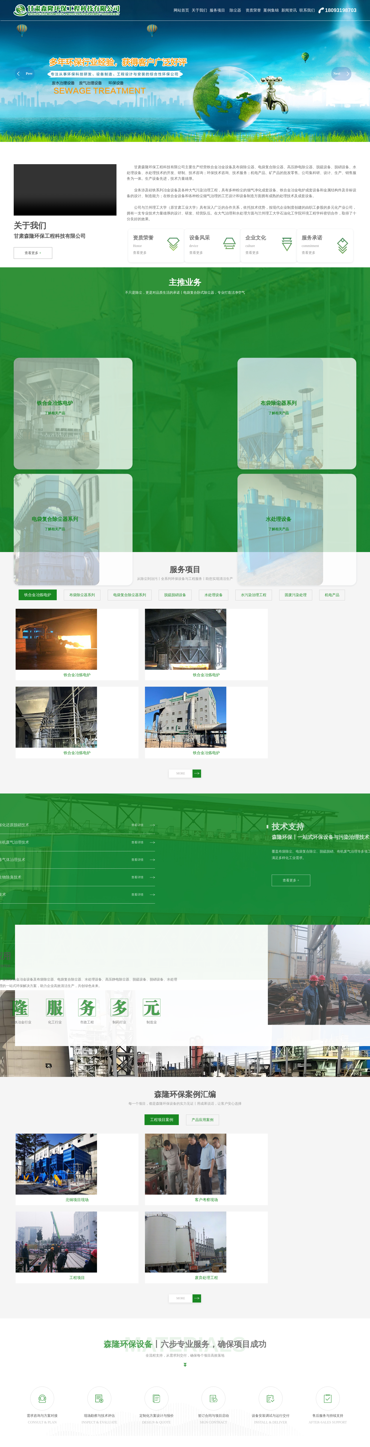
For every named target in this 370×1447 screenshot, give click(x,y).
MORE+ (266, 1213)
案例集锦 (271, 10)
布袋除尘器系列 (151, 1411)
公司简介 (113, 1402)
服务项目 (217, 10)
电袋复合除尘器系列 (154, 1420)
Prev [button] (25, 73)
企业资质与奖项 (295, 1212)
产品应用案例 (202, 923)
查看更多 (33, 253)
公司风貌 (113, 1438)
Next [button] (341, 73)
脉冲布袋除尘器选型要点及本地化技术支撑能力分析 (53, 1310)
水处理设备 (147, 1438)
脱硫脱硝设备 (149, 1429)
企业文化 (113, 1411)
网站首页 (181, 10)
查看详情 (74, 1254)
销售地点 (113, 1429)
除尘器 (235, 10)
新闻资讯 (289, 10)
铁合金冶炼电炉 (151, 1402)
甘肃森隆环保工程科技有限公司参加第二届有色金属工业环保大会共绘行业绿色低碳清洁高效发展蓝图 (91, 1267)
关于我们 (199, 10)
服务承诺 (113, 1420)
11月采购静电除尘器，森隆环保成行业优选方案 (49, 1353)
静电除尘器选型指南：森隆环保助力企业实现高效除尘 (55, 1288)
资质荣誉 (253, 10)
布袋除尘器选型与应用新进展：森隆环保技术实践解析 (55, 1332)
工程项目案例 (161, 923)
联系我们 (307, 10)
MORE (188, 577)
